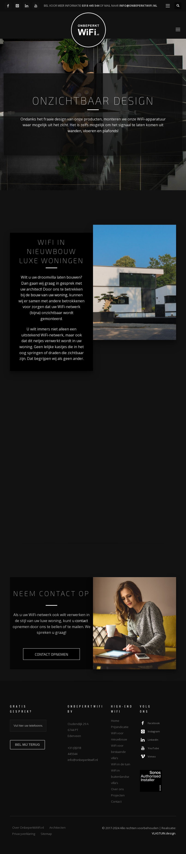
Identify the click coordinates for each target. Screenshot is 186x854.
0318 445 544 (90, 6)
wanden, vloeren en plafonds (93, 130)
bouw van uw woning (49, 300)
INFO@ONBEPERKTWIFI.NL (138, 6)
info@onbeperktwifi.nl (83, 760)
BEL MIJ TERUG (27, 744)
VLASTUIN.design (163, 833)
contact (81, 620)
